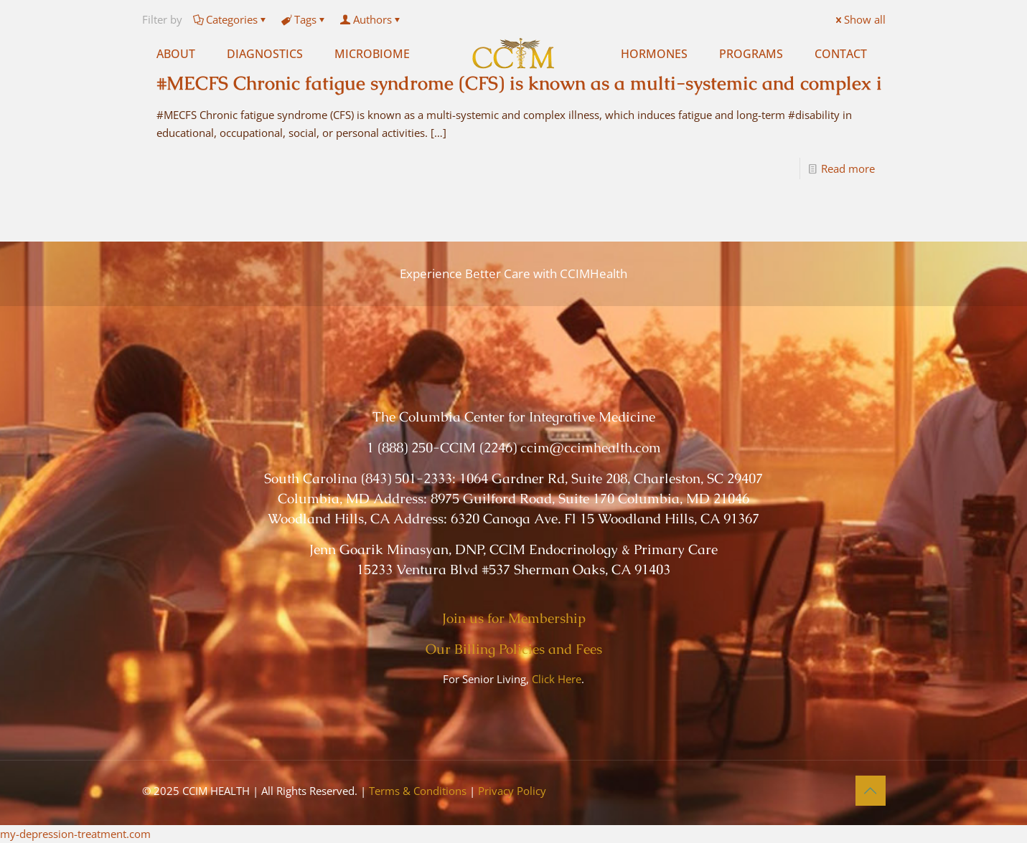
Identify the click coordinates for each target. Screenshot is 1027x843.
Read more (848, 168)
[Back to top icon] (870, 791)
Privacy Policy (512, 791)
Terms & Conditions (417, 791)
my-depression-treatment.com (75, 834)
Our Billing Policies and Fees (514, 649)
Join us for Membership (514, 618)
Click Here (556, 679)
